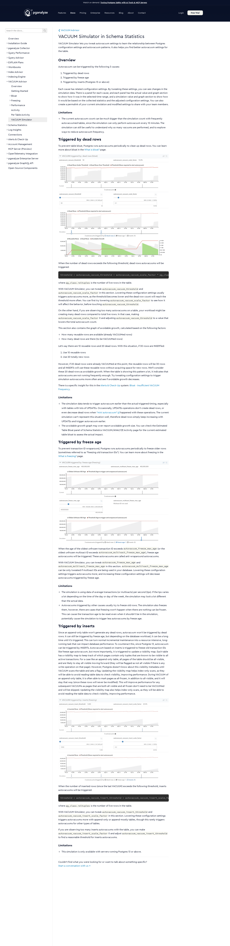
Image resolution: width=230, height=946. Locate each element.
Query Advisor (16, 57)
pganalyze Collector (19, 48)
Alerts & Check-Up (18, 139)
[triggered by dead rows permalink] (56, 139)
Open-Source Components (22, 168)
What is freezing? (67, 456)
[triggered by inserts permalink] (56, 626)
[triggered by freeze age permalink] (56, 442)
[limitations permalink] (56, 112)
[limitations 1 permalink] (56, 397)
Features (62, 12)
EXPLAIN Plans (15, 62)
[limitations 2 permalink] (56, 586)
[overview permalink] (56, 60)
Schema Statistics (17, 125)
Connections (15, 134)
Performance (18, 105)
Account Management (20, 144)
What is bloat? (92, 149)
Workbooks (14, 67)
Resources (109, 12)
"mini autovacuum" (108, 412)
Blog (121, 12)
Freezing (15, 100)
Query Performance (18, 53)
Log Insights (14, 129)
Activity (15, 110)
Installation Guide (17, 43)
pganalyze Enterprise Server (23, 158)
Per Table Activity (20, 114)
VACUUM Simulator (21, 119)
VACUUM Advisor (17, 81)
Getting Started (19, 91)
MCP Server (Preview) (20, 149)
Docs (72, 12)
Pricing (83, 12)
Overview (13, 38)
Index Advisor (15, 72)
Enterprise (95, 12)
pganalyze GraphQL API (20, 163)
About (131, 12)
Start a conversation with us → (74, 865)
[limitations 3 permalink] (56, 845)
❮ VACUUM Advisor (68, 30)
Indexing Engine (16, 76)
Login (181, 12)
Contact (142, 12)
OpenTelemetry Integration (23, 153)
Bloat (14, 96)
